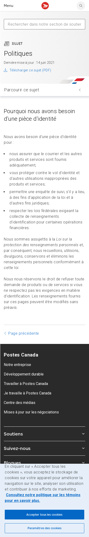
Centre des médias (19, 402)
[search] (81, 5)
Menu (8, 5)
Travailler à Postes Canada (26, 383)
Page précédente (23, 333)
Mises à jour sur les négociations (31, 412)
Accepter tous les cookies (44, 514)
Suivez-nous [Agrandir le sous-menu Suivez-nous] (44, 448)
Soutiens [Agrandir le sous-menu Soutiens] (44, 434)
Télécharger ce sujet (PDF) (30, 70)
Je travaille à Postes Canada (27, 393)
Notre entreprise (17, 364)
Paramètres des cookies (45, 528)
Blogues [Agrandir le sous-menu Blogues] (44, 463)
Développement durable (24, 374)
